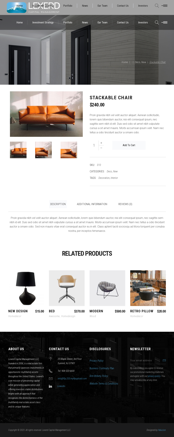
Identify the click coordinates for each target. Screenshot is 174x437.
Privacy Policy (97, 360)
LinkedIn (61, 386)
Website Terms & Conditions (104, 383)
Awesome (54, 316)
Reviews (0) (125, 204)
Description (58, 204)
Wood (93, 316)
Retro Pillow (142, 311)
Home (125, 62)
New (143, 62)
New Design (18, 311)
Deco (137, 62)
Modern (96, 311)
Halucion (162, 430)
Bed (52, 311)
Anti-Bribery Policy (99, 376)
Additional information (92, 204)
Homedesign (68, 316)
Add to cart (129, 145)
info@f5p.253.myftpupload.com (72, 378)
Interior (114, 177)
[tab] (58, 204)
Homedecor (14, 316)
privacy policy (154, 376)
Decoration (104, 177)
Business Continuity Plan (102, 368)
